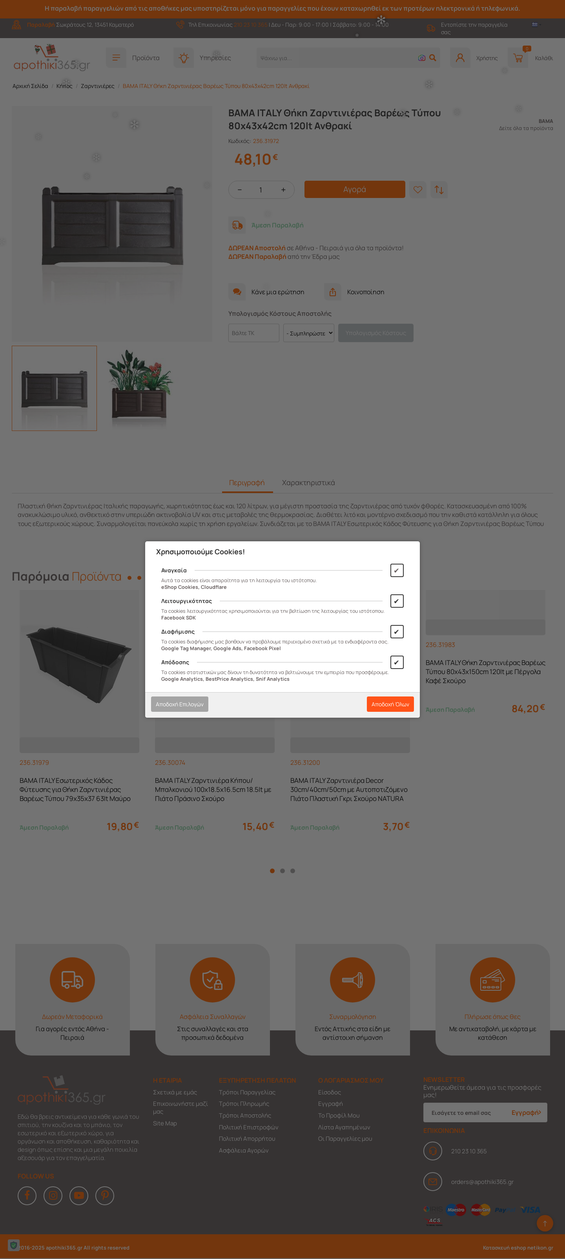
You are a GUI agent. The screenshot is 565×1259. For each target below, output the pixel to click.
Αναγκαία (174, 570)
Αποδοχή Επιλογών (180, 704)
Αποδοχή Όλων (390, 704)
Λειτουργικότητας (186, 601)
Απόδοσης (175, 662)
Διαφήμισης (178, 631)
